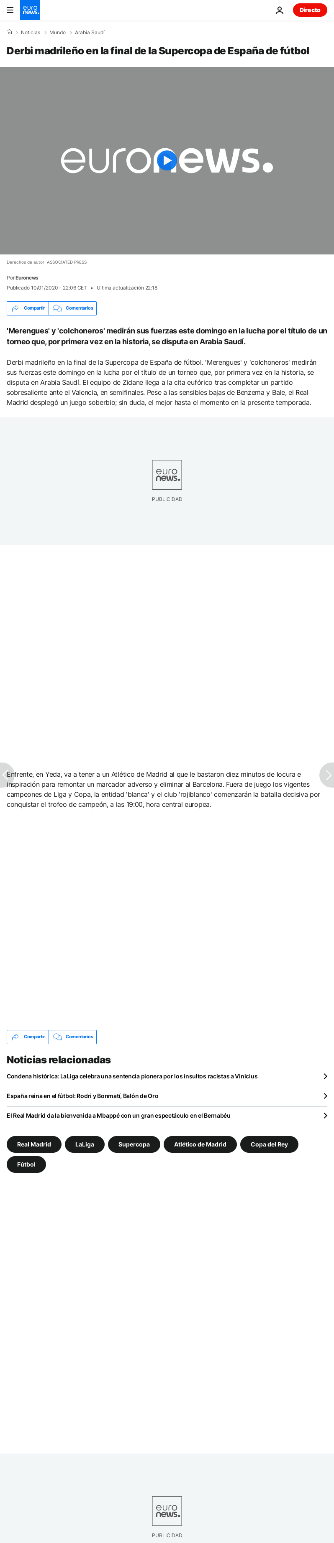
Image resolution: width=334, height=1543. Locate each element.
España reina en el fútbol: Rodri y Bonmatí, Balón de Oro (82, 1095)
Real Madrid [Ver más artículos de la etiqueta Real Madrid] (34, 1143)
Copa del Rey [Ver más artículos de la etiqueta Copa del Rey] (269, 1143)
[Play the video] (167, 160)
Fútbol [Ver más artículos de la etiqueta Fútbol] (26, 1163)
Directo (310, 9)
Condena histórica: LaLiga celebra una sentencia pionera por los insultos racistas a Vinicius (132, 1076)
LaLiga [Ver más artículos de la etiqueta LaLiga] (84, 1143)
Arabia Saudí (90, 32)
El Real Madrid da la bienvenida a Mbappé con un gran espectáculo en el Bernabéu (119, 1115)
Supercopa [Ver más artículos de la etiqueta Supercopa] (134, 1143)
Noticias (30, 32)
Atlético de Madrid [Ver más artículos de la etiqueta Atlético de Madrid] (200, 1143)
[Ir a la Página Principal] (30, 10)
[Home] (9, 32)
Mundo (57, 32)
